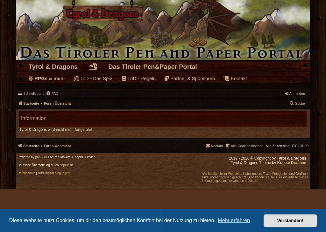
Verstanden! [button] (290, 220)
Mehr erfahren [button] (234, 220)
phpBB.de (67, 165)
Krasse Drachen (291, 163)
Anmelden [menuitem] (295, 93)
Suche (297, 103)
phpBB (40, 157)
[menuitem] (52, 93)
